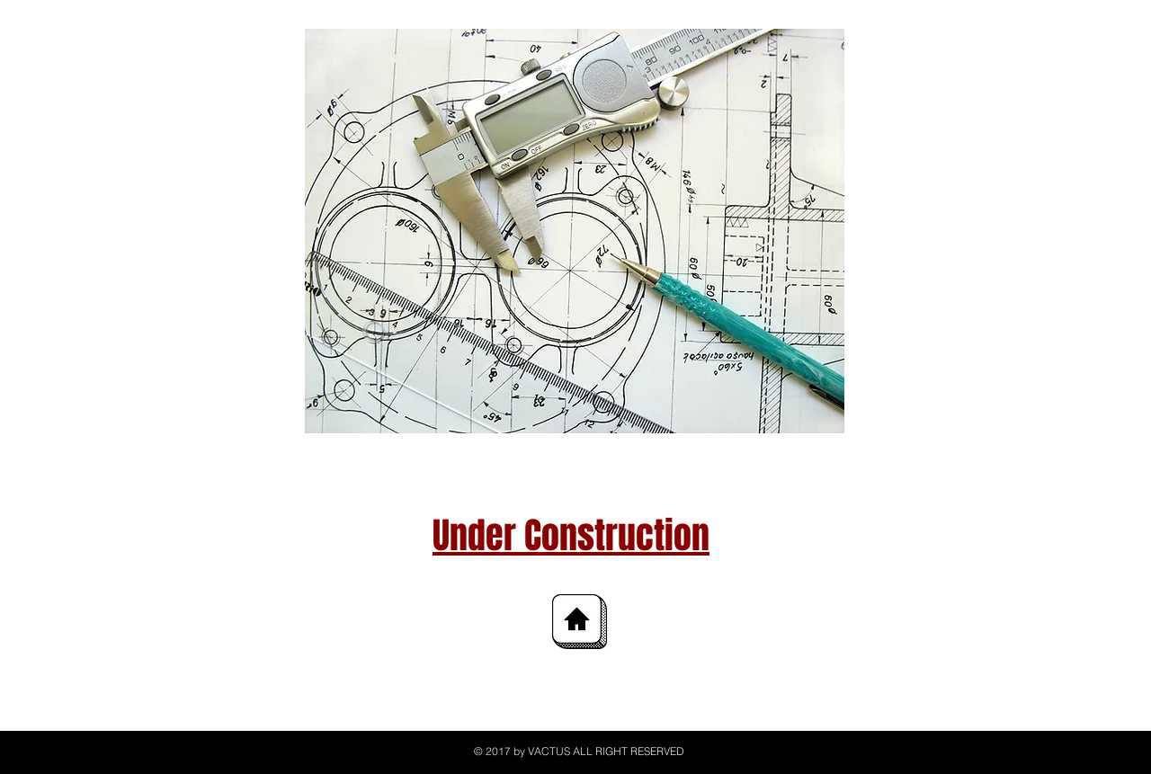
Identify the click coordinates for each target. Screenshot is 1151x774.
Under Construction (571, 535)
